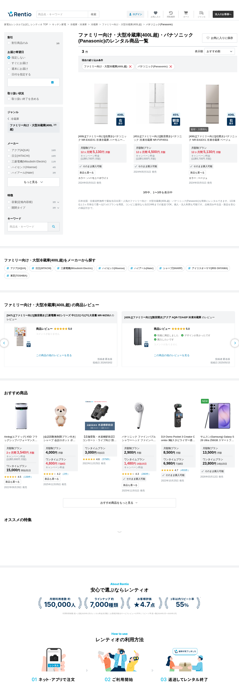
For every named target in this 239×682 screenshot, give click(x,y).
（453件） (184, 470)
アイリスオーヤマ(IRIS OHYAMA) (208, 268)
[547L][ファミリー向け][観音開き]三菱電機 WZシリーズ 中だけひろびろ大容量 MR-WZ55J (59, 315)
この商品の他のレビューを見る (54, 355)
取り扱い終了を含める (25, 98)
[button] (119, 502)
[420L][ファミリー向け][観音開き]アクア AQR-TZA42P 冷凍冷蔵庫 (162, 317)
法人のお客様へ (223, 14)
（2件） (65, 474)
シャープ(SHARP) (170, 268)
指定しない (18, 57)
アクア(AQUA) (20, 150)
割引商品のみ (20, 42)
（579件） (105, 459)
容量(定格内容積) (22, 202)
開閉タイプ (18, 207)
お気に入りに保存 (219, 38)
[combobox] (67, 14)
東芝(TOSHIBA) (16, 275)
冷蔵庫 (13, 118)
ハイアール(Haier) (23, 172)
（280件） (145, 474)
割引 (10, 37)
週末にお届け (20, 68)
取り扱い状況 (15, 93)
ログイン (135, 14)
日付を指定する (21, 74)
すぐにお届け (20, 63)
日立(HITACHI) (21, 155)
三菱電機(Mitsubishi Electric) (29, 161)
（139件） (27, 477)
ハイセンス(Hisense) (24, 167)
